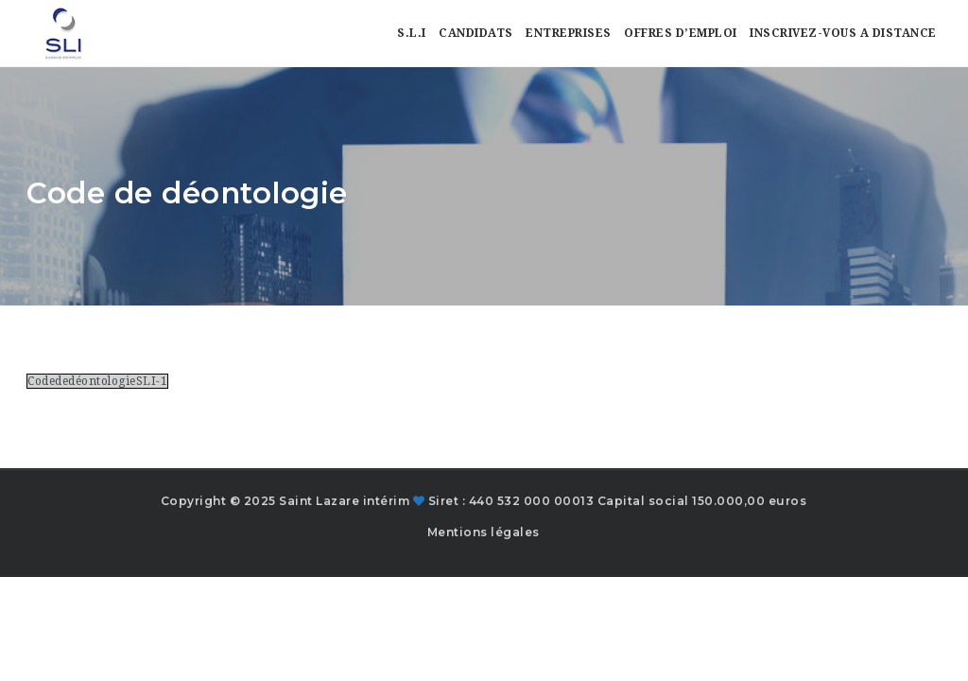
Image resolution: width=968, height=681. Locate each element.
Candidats (476, 33)
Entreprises (569, 33)
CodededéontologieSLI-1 (97, 381)
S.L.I (411, 33)
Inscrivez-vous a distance (843, 33)
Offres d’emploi (680, 33)
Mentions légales (483, 532)
